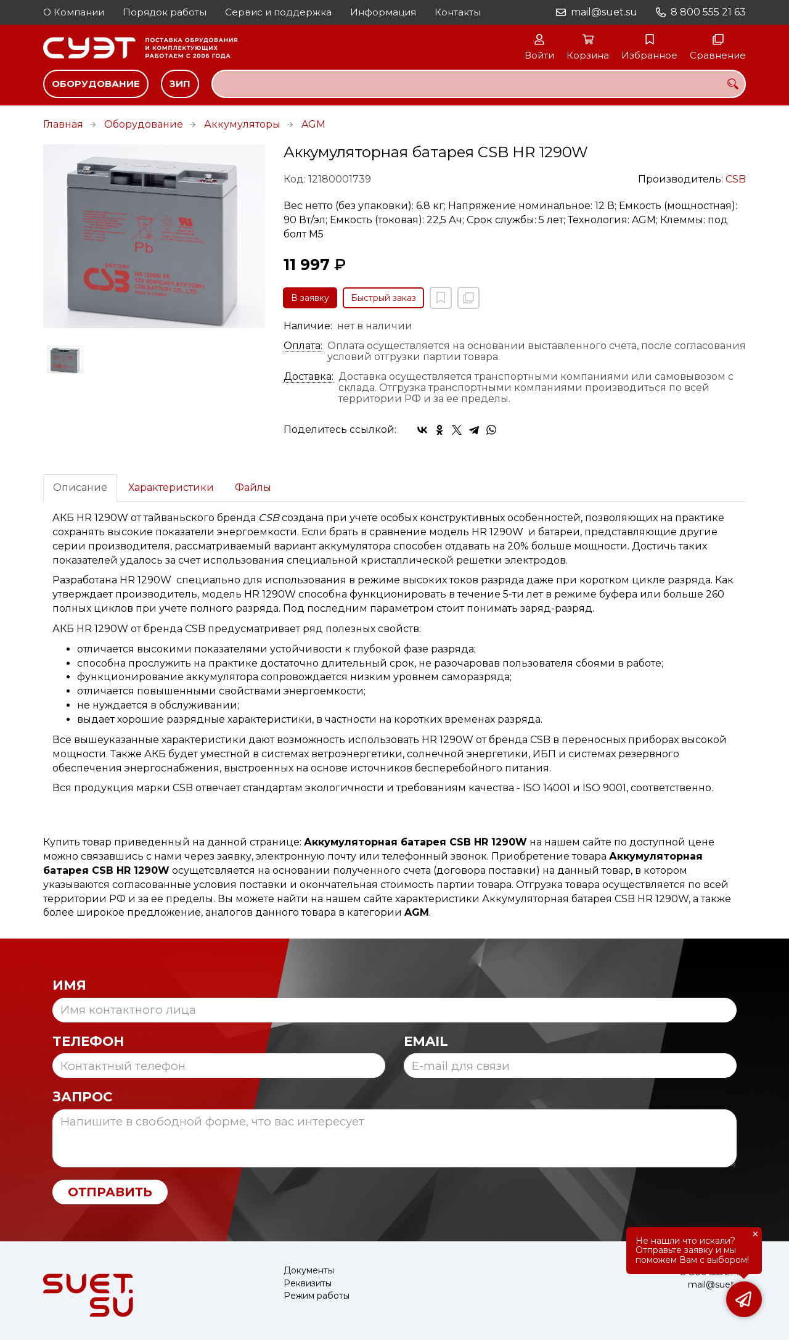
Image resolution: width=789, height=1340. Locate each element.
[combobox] (478, 84)
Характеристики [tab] (171, 487)
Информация (383, 12)
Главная (63, 124)
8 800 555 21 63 (708, 12)
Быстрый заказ (383, 297)
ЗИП (180, 83)
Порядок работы (164, 12)
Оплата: (303, 345)
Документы (309, 1270)
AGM (313, 124)
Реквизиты (308, 1283)
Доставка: (308, 376)
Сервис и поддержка (278, 12)
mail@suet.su (604, 12)
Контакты (458, 12)
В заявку (310, 297)
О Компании (73, 12)
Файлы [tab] (253, 487)
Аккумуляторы (242, 124)
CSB (736, 179)
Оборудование (96, 83)
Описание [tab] (80, 487)
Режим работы (317, 1296)
